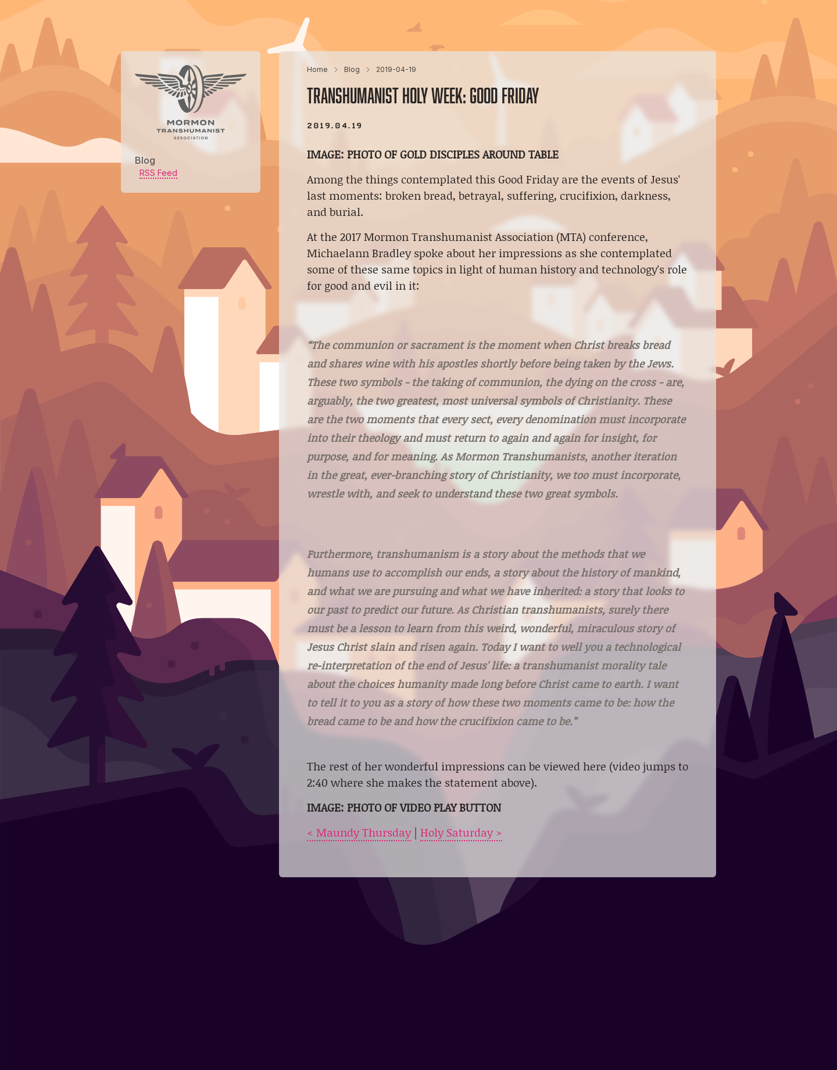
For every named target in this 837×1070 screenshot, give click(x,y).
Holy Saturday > (461, 832)
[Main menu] (709, 26)
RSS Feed (158, 173)
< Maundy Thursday (359, 832)
